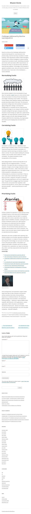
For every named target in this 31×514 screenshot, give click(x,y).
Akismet (15, 357)
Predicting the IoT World (16, 421)
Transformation (5, 486)
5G (2, 472)
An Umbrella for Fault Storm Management (14, 262)
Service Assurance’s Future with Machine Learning (16, 271)
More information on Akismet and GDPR (13, 358)
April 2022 (4, 442)
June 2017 (4, 462)
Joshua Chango (5, 418)
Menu (15, 13)
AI (2, 474)
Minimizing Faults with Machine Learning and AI (16, 263)
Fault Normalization (23, 314)
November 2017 (5, 460)
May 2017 (4, 463)
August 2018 (4, 449)
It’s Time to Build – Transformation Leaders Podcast (13, 398)
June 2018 (4, 453)
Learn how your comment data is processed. (15, 382)
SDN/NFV (4, 483)
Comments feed (5, 500)
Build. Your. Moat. (5, 403)
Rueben (3, 414)
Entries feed (4, 499)
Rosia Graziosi (5, 419)
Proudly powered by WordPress (8, 511)
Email (3, 366)
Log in (3, 497)
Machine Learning (18, 312)
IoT (2, 479)
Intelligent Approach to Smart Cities (14, 414)
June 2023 (4, 433)
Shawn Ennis (15, 3)
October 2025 (5, 430)
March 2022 (4, 444)
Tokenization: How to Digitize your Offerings (11, 405)
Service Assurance (6, 484)
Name (4, 360)
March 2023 (4, 437)
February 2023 (5, 439)
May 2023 (4, 435)
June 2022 (4, 440)
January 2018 (4, 456)
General (3, 476)
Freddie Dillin (4, 416)
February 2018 (5, 455)
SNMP (12, 95)
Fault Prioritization (6, 316)
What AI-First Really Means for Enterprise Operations (13, 396)
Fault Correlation (15, 314)
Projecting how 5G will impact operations (18, 416)
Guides (3, 477)
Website (4, 372)
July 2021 (4, 447)
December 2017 (5, 458)
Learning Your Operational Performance (14, 265)
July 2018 (4, 451)
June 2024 (4, 432)
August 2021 (4, 446)
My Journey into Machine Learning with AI (14, 255)
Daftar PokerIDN (5, 421)
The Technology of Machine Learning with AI (15, 256)
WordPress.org (5, 502)
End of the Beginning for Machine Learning (15, 272)
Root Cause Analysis (14, 316)
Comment (4, 339)
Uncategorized (5, 488)
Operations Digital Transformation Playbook (19, 419)
